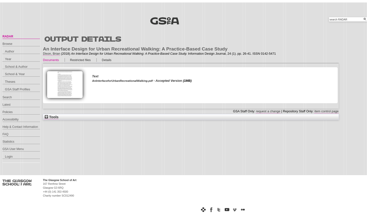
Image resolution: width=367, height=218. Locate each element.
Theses (10, 82)
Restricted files (80, 60)
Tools (51, 117)
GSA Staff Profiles (17, 89)
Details (106, 60)
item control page (326, 111)
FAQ (5, 134)
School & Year (15, 74)
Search (7, 97)
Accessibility (10, 119)
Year (8, 59)
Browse (7, 44)
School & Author (16, 66)
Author (9, 51)
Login (9, 156)
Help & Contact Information (20, 127)
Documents (51, 60)
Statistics (8, 141)
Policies (7, 112)
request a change (268, 111)
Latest (6, 104)
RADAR (7, 36)
